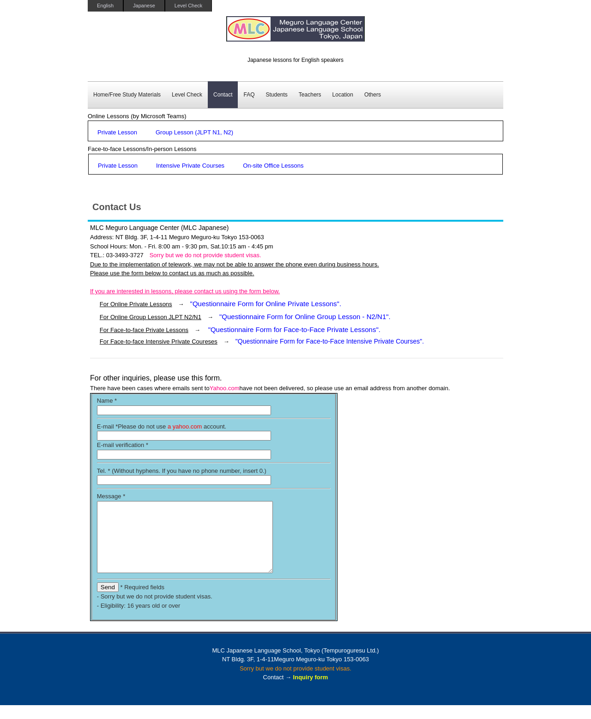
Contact (222, 94)
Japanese (144, 5)
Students (276, 94)
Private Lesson (117, 132)
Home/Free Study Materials (127, 94)
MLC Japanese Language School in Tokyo (295, 33)
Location (342, 94)
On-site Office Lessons (273, 165)
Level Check (189, 5)
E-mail (107, 426)
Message (111, 496)
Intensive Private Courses (190, 165)
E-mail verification (122, 444)
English (105, 5)
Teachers (310, 94)
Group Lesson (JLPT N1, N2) (194, 132)
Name (107, 400)
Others (372, 94)
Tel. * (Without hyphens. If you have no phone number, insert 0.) (181, 470)
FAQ (248, 94)
